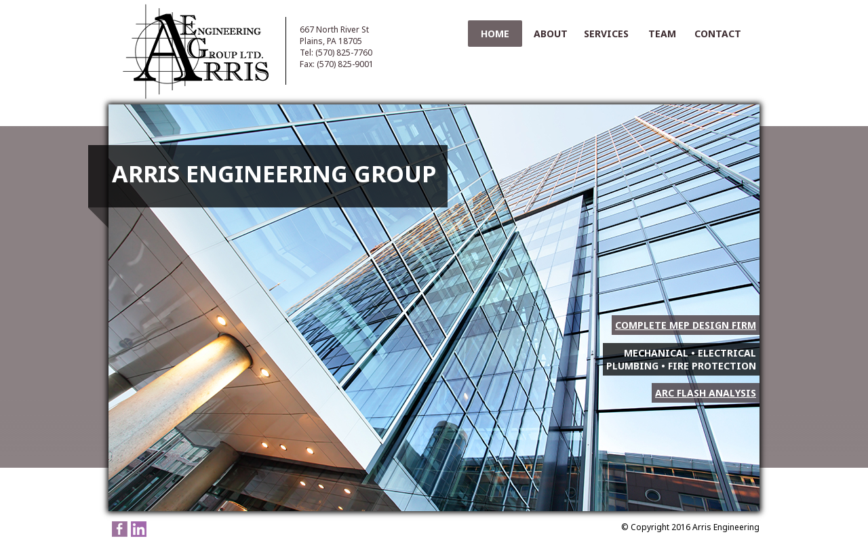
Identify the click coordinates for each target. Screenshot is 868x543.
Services (606, 33)
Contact (717, 33)
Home (495, 33)
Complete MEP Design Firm (685, 325)
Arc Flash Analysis (705, 392)
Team (662, 33)
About (551, 33)
